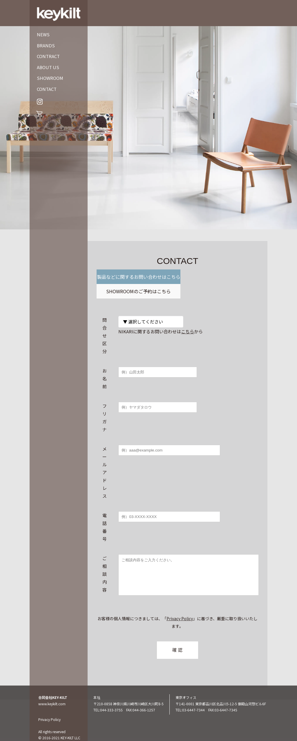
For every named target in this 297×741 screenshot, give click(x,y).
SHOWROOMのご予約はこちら (218, 276)
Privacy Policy (179, 611)
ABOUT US (48, 67)
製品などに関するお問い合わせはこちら (137, 284)
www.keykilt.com (52, 695)
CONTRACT (48, 56)
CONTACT (47, 89)
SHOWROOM (50, 78)
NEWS (43, 34)
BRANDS (46, 45)
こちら (187, 317)
